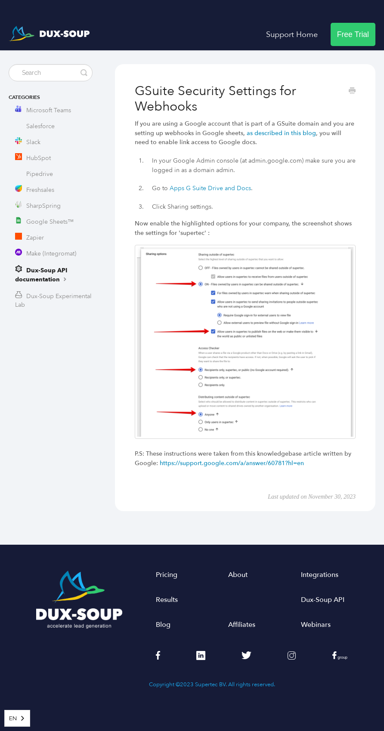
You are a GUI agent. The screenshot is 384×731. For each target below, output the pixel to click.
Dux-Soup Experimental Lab (53, 300)
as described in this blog (281, 133)
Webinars (316, 624)
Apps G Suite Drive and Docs (210, 188)
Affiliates (241, 624)
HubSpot (38, 158)
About (238, 575)
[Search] (51, 72)
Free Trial (353, 34)
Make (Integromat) (51, 254)
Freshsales (40, 190)
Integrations (319, 575)
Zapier (35, 238)
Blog (163, 624)
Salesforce (40, 126)
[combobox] (17, 718)
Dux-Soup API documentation (41, 275)
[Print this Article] (352, 91)
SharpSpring (43, 206)
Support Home (292, 34)
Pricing (166, 575)
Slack (33, 142)
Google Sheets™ (50, 222)
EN (13, 718)
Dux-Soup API (322, 599)
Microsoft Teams (48, 110)
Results (167, 599)
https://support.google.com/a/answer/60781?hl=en (232, 463)
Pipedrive (39, 174)
